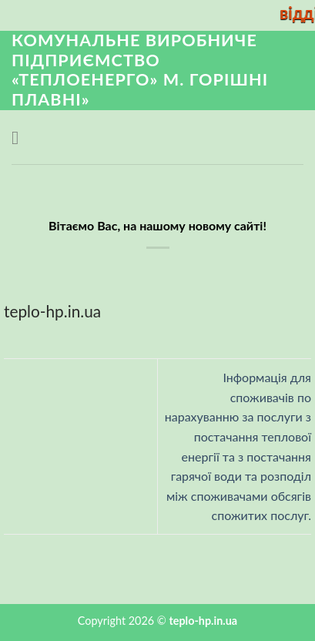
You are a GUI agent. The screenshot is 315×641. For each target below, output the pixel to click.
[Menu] (21, 137)
